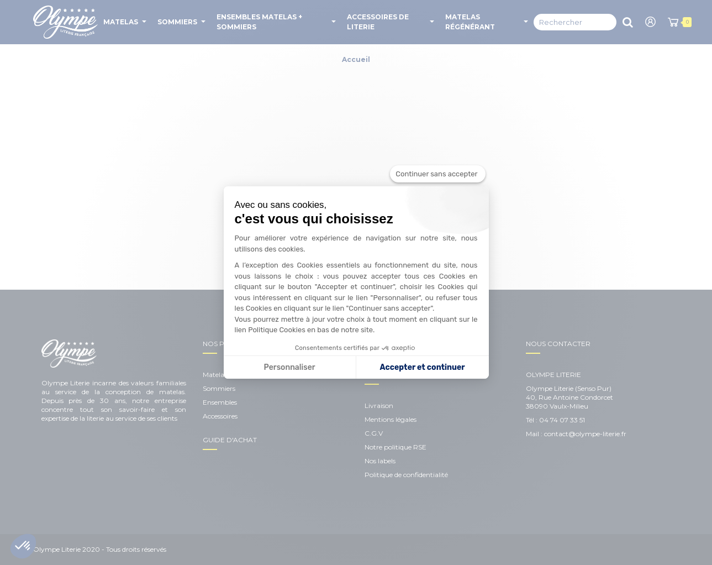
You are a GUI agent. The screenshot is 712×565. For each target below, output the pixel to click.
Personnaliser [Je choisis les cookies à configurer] (289, 367)
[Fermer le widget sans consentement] (437, 174)
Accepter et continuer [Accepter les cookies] (422, 367)
